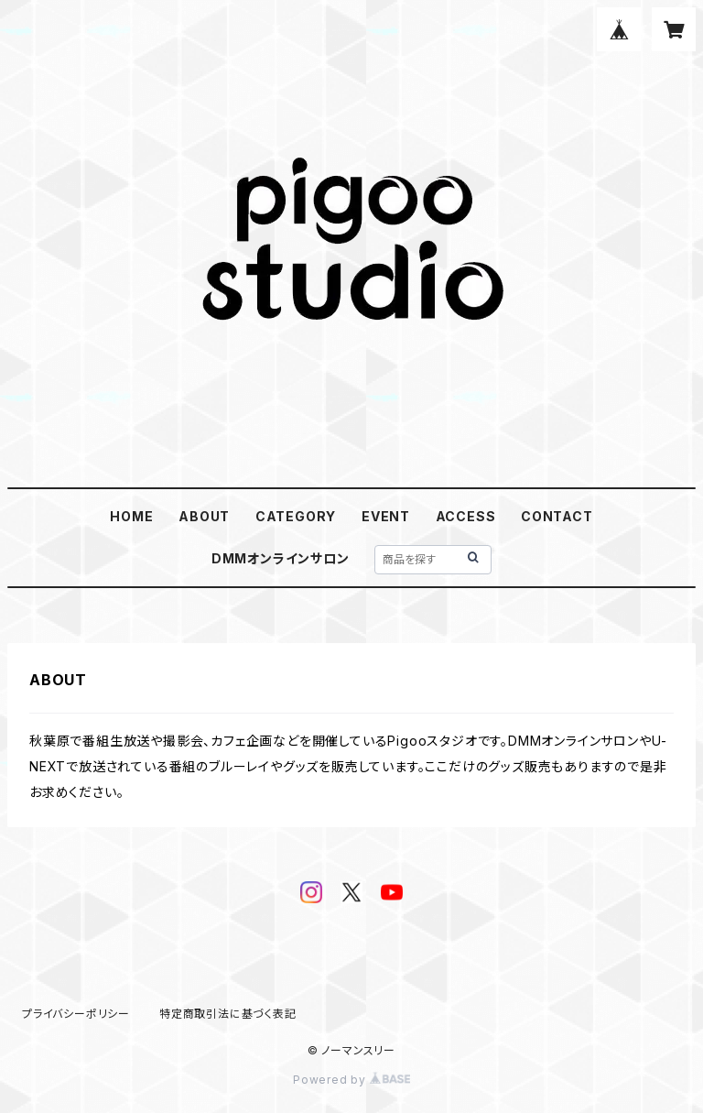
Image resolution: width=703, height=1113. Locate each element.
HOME (131, 516)
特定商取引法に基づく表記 (228, 1013)
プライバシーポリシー (76, 1013)
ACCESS (466, 516)
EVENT (386, 516)
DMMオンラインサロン (280, 558)
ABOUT (204, 516)
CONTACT (557, 516)
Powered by (351, 1079)
